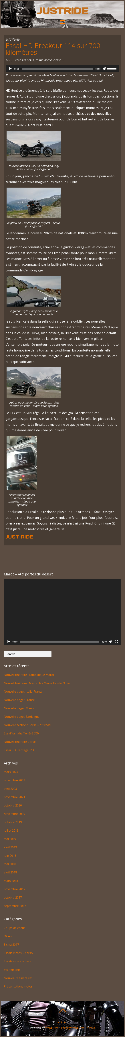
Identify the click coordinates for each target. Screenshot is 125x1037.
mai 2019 (10, 839)
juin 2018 (10, 856)
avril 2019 (10, 847)
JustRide (61, 1022)
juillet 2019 (11, 831)
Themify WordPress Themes (78, 1028)
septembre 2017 (15, 906)
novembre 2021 (14, 797)
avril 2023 (10, 789)
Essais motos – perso (18, 953)
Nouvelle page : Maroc (19, 708)
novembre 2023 (14, 780)
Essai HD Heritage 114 (19, 750)
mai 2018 (10, 864)
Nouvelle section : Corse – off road (27, 725)
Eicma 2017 (11, 945)
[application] (63, 68)
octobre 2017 (13, 897)
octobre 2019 (13, 822)
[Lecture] (10, 69)
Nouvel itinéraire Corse (20, 742)
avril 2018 (10, 872)
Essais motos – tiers (17, 961)
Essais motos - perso (48, 60)
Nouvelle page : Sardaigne (21, 717)
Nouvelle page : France (19, 700)
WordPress (51, 1028)
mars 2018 (11, 881)
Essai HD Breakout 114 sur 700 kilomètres (53, 49)
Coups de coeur (25, 60)
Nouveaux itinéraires (18, 978)
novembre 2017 (14, 889)
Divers (8, 936)
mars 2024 (11, 772)
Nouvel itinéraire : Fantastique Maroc (29, 675)
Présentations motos (18, 986)
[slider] (57, 69)
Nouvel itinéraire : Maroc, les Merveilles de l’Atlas (37, 683)
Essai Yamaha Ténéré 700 (21, 733)
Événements (12, 970)
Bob (8, 60)
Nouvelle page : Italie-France (23, 692)
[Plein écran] (116, 641)
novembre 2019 (14, 814)
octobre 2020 (13, 805)
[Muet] (104, 69)
